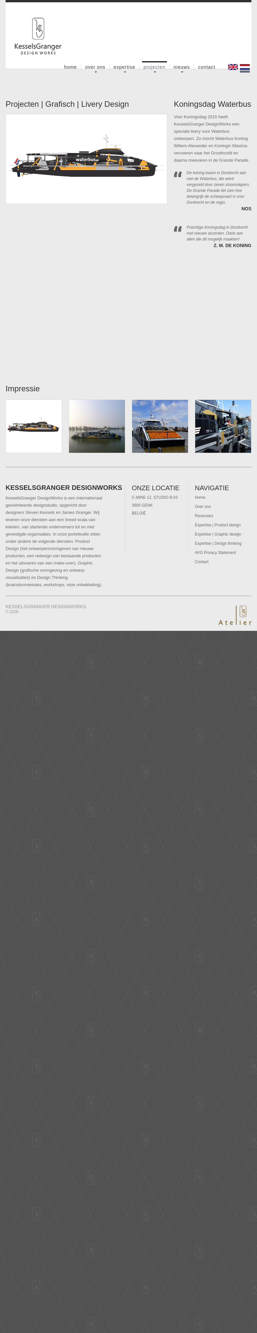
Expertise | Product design (218, 525)
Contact (206, 67)
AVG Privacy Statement (215, 552)
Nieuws (182, 67)
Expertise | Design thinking (218, 543)
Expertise (124, 67)
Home (70, 67)
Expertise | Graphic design (218, 534)
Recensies (204, 516)
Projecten (154, 67)
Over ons (95, 67)
